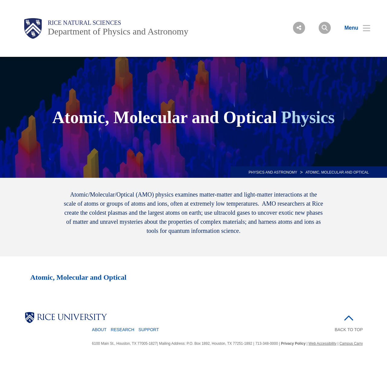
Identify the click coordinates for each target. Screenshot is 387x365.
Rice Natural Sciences (84, 23)
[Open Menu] (353, 28)
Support (148, 329)
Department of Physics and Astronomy (118, 31)
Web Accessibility (322, 343)
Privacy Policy (293, 343)
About (99, 329)
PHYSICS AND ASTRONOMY (273, 172)
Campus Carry (351, 343)
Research (122, 329)
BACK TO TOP (349, 329)
